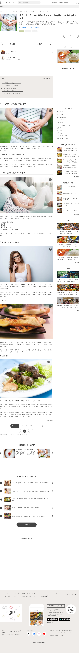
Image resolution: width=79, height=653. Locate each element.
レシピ (15, 593)
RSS (61, 632)
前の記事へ (13, 44)
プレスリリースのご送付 (55, 632)
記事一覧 (52, 630)
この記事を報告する (50, 420)
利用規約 (56, 635)
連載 (9, 596)
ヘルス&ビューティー (44, 593)
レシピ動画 (54, 2)
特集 (5, 596)
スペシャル (36, 596)
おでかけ (29, 593)
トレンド (61, 2)
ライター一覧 (57, 630)
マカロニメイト (16, 596)
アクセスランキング (26, 596)
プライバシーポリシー (63, 635)
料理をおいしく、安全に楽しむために (70, 632)
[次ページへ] (32, 431)
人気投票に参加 (44, 596)
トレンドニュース (8, 593)
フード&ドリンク (55, 593)
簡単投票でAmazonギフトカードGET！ (29, 27)
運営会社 (52, 635)
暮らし (35, 593)
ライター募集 (63, 630)
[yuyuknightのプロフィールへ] (26, 52)
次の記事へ (40, 44)
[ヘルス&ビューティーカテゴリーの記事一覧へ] (21, 31)
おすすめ (66, 2)
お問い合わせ (69, 630)
